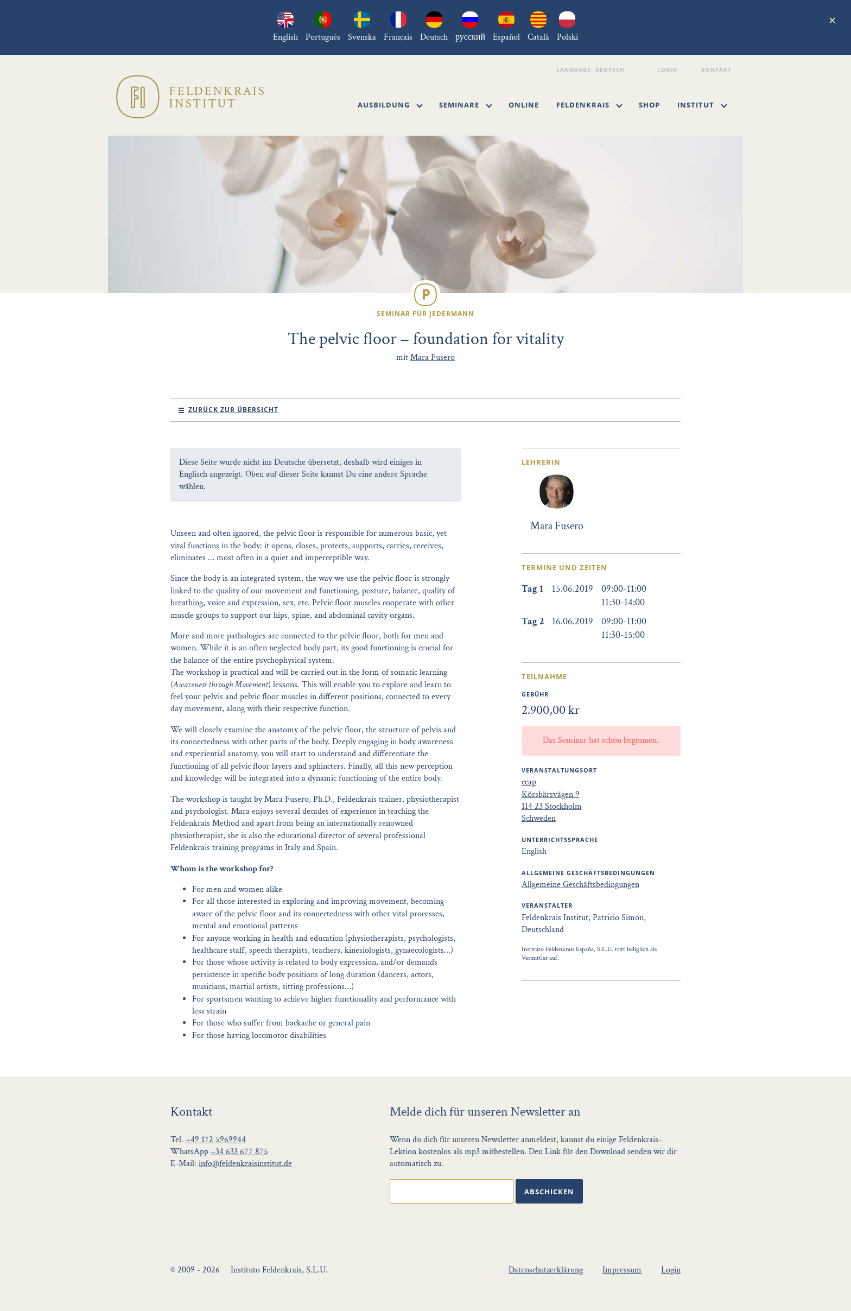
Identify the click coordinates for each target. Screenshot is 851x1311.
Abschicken (549, 1191)
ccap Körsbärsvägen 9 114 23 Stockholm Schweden (552, 800)
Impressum (622, 1270)
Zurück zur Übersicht (233, 409)
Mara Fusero (432, 357)
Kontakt (717, 69)
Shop (649, 105)
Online (524, 105)
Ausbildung (390, 105)
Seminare (465, 105)
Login (669, 69)
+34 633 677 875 (239, 1151)
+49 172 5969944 (216, 1139)
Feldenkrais (589, 105)
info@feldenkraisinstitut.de (245, 1163)
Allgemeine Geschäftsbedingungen (580, 884)
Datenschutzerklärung (546, 1270)
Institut (702, 105)
